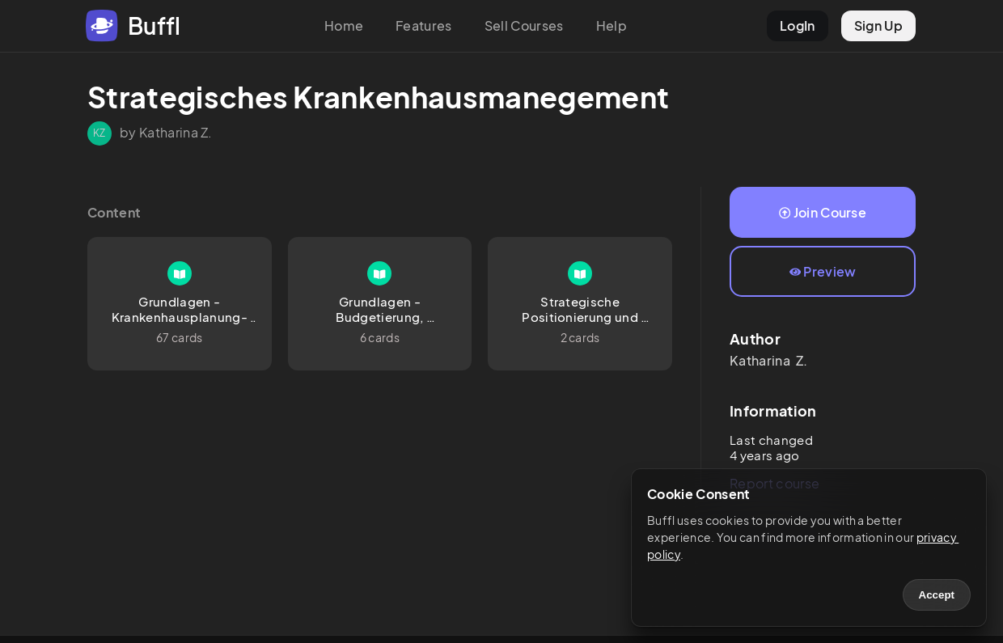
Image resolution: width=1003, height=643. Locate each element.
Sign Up (878, 25)
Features (424, 25)
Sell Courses (524, 25)
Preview (823, 271)
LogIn (797, 25)
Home (343, 25)
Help (611, 25)
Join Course (822, 212)
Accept (936, 595)
